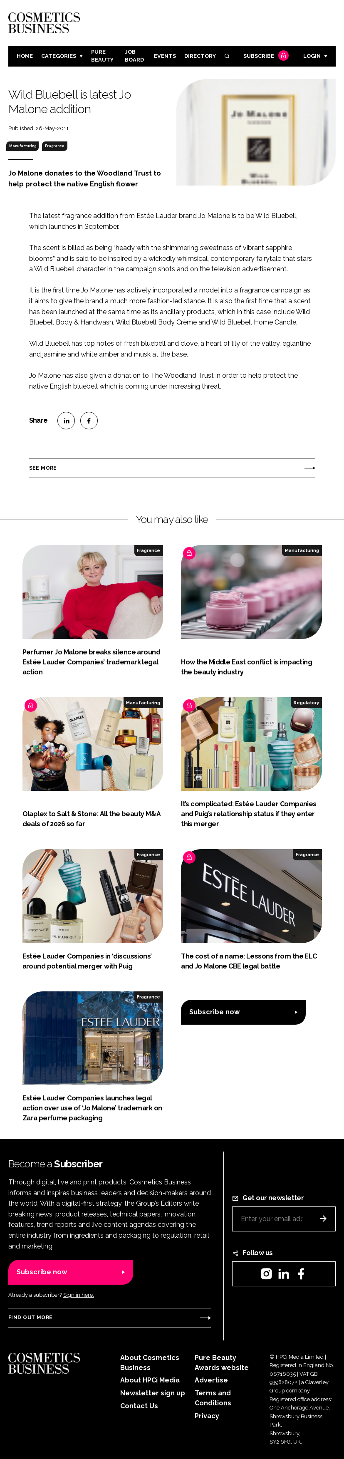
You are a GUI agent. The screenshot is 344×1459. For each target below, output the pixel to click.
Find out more (30, 1317)
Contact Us (139, 1406)
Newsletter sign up (152, 1393)
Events (165, 56)
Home (25, 56)
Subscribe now (214, 1012)
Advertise (211, 1380)
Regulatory (306, 702)
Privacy (207, 1416)
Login (312, 56)
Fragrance (54, 146)
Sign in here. (78, 1295)
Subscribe (265, 56)
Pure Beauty (102, 56)
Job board (134, 56)
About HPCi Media (150, 1380)
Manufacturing (22, 146)
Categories (58, 56)
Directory (200, 56)
